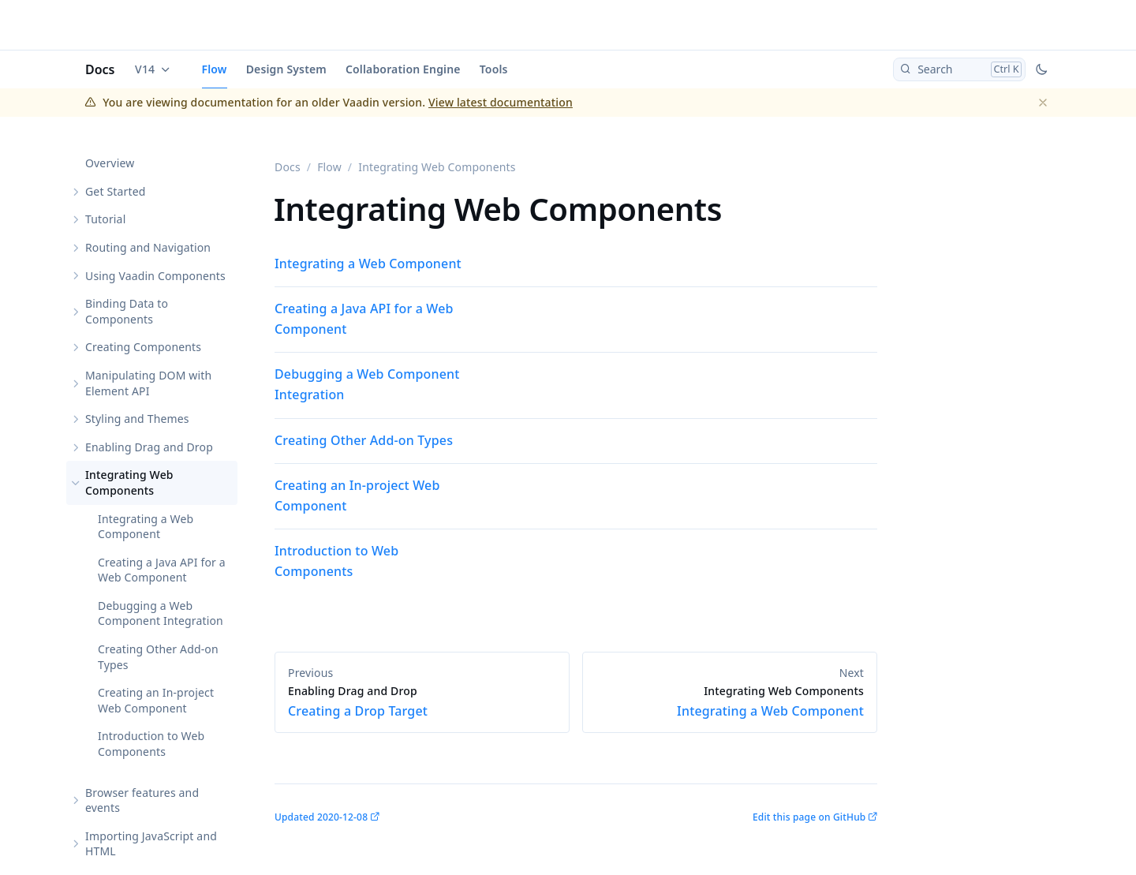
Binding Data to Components (126, 311)
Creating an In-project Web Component (156, 700)
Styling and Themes (137, 418)
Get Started (115, 191)
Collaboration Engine (403, 69)
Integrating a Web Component (145, 526)
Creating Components (143, 346)
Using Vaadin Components (155, 275)
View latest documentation (500, 102)
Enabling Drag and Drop (149, 446)
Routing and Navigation (148, 247)
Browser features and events (142, 800)
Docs (100, 69)
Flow (214, 69)
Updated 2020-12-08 (321, 817)
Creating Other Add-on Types (158, 656)
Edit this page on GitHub (809, 817)
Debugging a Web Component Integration (160, 613)
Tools (494, 69)
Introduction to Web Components (151, 743)
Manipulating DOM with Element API (148, 383)
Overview (109, 162)
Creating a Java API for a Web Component (162, 570)
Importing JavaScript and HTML (151, 843)
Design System (286, 69)
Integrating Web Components (129, 482)
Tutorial (105, 218)
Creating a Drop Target (422, 701)
